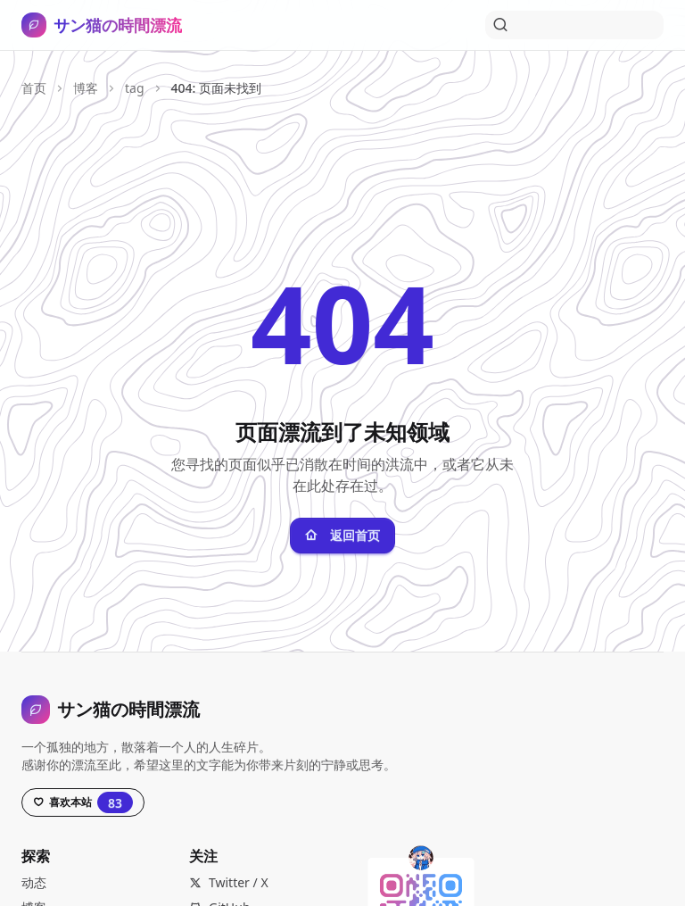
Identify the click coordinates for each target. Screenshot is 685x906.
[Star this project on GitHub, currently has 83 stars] (82, 802)
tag (134, 87)
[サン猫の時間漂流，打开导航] (101, 24)
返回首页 (342, 535)
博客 (85, 87)
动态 (33, 882)
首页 (33, 87)
